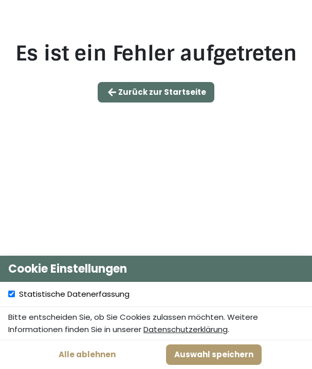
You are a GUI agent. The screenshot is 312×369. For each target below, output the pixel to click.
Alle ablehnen (87, 354)
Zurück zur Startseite (156, 92)
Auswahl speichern (213, 354)
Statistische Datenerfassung (162, 294)
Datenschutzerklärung (185, 329)
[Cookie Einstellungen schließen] (298, 269)
